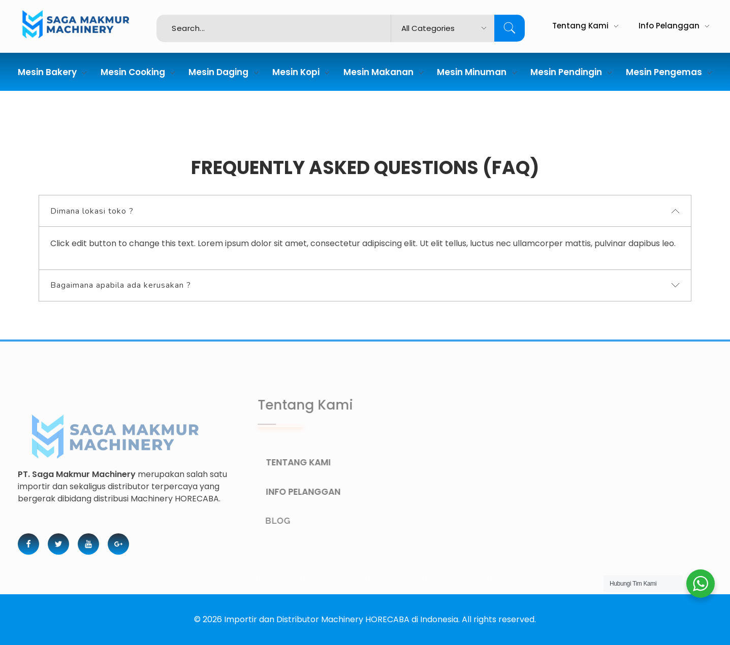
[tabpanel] (365, 247)
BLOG (289, 521)
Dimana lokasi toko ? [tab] (92, 211)
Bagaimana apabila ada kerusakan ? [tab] (120, 285)
